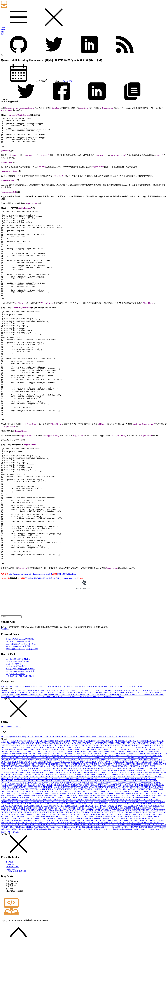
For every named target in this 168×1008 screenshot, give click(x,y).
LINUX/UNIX (81, 752)
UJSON (142, 882)
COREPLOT (133, 819)
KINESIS (28, 846)
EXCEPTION (92, 828)
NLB (124, 855)
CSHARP (22, 821)
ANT (74, 809)
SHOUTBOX (149, 871)
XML (18, 893)
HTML (149, 834)
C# (151, 813)
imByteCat (10, 930)
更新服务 (43, 895)
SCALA (61, 752)
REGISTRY (67, 867)
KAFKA (97, 758)
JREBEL (24, 844)
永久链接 (68, 895)
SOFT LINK (103, 874)
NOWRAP (27, 857)
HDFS (49, 834)
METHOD (108, 851)
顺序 (10, 897)
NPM (38, 857)
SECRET (18, 871)
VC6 (111, 886)
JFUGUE (86, 842)
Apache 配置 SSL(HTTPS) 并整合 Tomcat (22, 714)
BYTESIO (144, 813)
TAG (93, 880)
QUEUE (80, 865)
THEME (149, 880)
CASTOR (16, 815)
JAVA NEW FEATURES (11, 792)
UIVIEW (134, 882)
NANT (42, 855)
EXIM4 (101, 828)
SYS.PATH (50, 880)
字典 (8, 895)
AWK (97, 811)
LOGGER (53, 848)
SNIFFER (72, 874)
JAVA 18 (113, 838)
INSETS (99, 836)
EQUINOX (33, 828)
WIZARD (88, 890)
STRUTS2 (85, 802)
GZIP (15, 834)
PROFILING (100, 863)
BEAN (150, 811)
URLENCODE (135, 884)
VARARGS (80, 886)
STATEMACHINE (158, 876)
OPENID (107, 857)
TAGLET (100, 880)
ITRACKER (39, 838)
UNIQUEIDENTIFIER (31, 884)
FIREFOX (57, 830)
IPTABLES (134, 836)
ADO (112, 807)
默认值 (16, 897)
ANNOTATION (65, 809)
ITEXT (17, 838)
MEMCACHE (30, 851)
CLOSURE (37, 817)
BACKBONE (120, 811)
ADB (106, 807)
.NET (4, 756)
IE (54, 836)
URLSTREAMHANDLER (12, 886)
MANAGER (150, 848)
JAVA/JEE (14, 752)
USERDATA (28, 886)
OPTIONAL (6, 859)
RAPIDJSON (113, 865)
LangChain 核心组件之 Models (18, 725)
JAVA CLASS (161, 838)
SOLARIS (124, 874)
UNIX (66, 884)
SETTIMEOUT (100, 871)
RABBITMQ (97, 865)
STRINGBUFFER (57, 878)
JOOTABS (159, 842)
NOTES (4, 857)
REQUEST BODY (97, 867)
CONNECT (45, 819)
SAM (84, 869)
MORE (39, 853)
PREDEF (62, 863)
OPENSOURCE (129, 857)
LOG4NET (23, 848)
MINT (144, 851)
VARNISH (90, 886)
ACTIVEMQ (91, 807)
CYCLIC (73, 821)
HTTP (36, 758)
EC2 (100, 825)
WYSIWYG (161, 890)
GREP (83, 832)
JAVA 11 (105, 838)
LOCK (146, 846)
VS (99, 888)
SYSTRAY (86, 880)
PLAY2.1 (77, 861)
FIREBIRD (48, 830)
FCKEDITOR (147, 828)
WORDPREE (111, 890)
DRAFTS (118, 756)
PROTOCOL (6, 865)
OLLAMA (83, 857)
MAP (158, 848)
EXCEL (67, 828)
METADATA (98, 851)
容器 (13, 895)
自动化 (152, 895)
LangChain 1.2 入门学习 (15, 739)
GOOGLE (60, 832)
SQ (49, 876)
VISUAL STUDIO (58, 888)
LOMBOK (73, 848)
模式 (50, 895)
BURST (111, 813)
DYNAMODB (77, 825)
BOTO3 (63, 813)
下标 (107, 893)
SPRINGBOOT (40, 876)
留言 (3, 32)
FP (101, 830)
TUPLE (80, 882)
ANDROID (45, 756)
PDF (163, 859)
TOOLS (59, 882)
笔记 (101, 895)
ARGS (135, 809)
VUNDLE (118, 888)
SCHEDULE (125, 869)
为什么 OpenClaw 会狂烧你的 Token (20, 734)
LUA (95, 848)
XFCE (12, 893)
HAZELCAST (39, 834)
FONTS (86, 830)
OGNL (75, 857)
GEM (155, 830)
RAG (105, 865)
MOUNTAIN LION (51, 853)
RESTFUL (132, 867)
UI (105, 882)
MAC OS (117, 848)
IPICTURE (124, 836)
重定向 (4, 897)
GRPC (111, 832)
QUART (62, 865)
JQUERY (16, 844)
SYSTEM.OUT (74, 880)
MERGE (56, 851)
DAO (88, 821)
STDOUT (28, 878)
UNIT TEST (46, 884)
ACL (60, 807)
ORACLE (112, 802)
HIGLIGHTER (114, 834)
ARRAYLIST (143, 809)
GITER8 (40, 832)
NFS (107, 855)
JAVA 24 (144, 838)
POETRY (141, 861)
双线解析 (150, 893)
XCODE (5, 893)
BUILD (94, 813)
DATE (136, 821)
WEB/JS (42, 752)
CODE (68, 817)
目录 (95, 895)
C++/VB (73, 756)
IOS (120, 752)
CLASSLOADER (127, 815)
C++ (66, 756)
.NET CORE (27, 807)
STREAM (37, 878)
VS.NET (104, 888)
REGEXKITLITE (54, 867)
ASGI (152, 809)
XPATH (37, 893)
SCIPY (155, 869)
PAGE (98, 859)
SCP (161, 869)
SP (150, 874)
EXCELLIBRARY (78, 828)
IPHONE (115, 836)
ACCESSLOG (52, 807)
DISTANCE (101, 823)
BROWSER (72, 813)
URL (113, 884)
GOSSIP (5, 758)
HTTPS (31, 836)
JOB (142, 842)
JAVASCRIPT (73, 802)
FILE (33, 830)
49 (44, 807)
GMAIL (48, 832)
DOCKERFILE (143, 823)
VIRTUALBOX (31, 888)
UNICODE (17, 884)
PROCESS (90, 863)
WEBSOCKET (18, 890)
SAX (95, 869)
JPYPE (8, 844)
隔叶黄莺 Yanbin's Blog (66, 640)
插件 (36, 895)
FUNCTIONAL (155, 756)
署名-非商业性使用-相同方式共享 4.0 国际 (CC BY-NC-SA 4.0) (50, 644)
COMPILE (113, 817)
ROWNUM (29, 869)
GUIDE (153, 832)
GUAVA (126, 832)
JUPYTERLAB (115, 844)
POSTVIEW (38, 863)
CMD (62, 817)
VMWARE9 (81, 888)
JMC (99, 842)
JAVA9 (44, 840)
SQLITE (73, 876)
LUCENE (102, 848)
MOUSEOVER (77, 853)
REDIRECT (156, 865)
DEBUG (13, 823)
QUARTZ (52, 752)
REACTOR (134, 865)
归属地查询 (21, 895)
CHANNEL (47, 815)
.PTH (35, 807)
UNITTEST (57, 884)
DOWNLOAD (41, 825)
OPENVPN (141, 857)
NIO (119, 855)
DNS (124, 823)
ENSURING (15, 828)
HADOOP (22, 834)
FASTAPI (136, 756)
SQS (122, 876)
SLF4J (54, 874)
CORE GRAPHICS (120, 819)
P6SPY (63, 859)
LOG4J (15, 848)
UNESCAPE (6, 884)
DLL (114, 823)
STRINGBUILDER (73, 878)
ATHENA (30, 811)
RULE (59, 869)
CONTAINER (68, 819)
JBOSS (149, 840)
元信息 (125, 893)
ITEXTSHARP (27, 838)
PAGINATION (107, 859)
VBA (101, 886)
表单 (158, 895)
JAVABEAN (53, 840)
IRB (151, 836)
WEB (34, 752)
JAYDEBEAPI (139, 840)
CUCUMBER (44, 821)
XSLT (44, 893)
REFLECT (21, 867)
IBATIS (42, 758)
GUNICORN (6, 834)
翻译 (70, 81)
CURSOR (54, 821)
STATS (12, 878)
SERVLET (61, 871)
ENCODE (149, 825)
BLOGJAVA (20, 813)
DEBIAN (5, 823)
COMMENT (91, 817)
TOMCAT (40, 882)
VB (97, 886)
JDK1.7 (53, 842)
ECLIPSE (107, 825)
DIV (109, 823)
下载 (112, 893)
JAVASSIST (115, 840)
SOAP (85, 874)
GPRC (68, 832)
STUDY (129, 878)
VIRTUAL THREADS (15, 888)
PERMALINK (13, 861)
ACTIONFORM (79, 807)
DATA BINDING (98, 821)
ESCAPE (59, 828)
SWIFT (38, 762)
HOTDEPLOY (132, 834)
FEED (4, 830)
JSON (67, 844)
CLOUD (45, 817)
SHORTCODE (137, 871)
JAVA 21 (120, 838)
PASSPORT (141, 859)
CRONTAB (12, 821)
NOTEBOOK (157, 855)
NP (34, 857)
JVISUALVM (128, 844)
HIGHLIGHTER (101, 834)
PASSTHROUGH (153, 859)
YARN (74, 893)
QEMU (55, 865)
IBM (44, 836)
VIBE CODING (151, 886)
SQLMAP (90, 876)
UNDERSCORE (152, 882)
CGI (39, 815)
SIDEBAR (159, 871)
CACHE (161, 813)
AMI (21, 809)
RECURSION (145, 865)
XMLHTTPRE (27, 893)
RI (158, 867)
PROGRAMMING (99, 760)
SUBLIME (137, 878)
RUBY (154, 760)
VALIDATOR (69, 886)
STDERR (19, 878)
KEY (15, 846)
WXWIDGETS (149, 890)
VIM (63, 762)
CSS (29, 821)
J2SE (47, 838)
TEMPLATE (110, 880)
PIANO (39, 861)
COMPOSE (6, 819)
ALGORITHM (34, 756)
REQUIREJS (111, 867)
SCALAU (115, 869)
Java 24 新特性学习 (13, 729)
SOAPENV (93, 874)
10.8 (40, 807)
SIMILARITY (7, 874)
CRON (4, 821)
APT (129, 809)
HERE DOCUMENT (60, 834)
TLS (33, 882)
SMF (65, 874)
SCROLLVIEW (7, 871)
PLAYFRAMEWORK (132, 752)
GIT (34, 832)
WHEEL (51, 890)
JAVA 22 (128, 838)
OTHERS (56, 760)
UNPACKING (81, 884)
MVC (4, 855)
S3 (79, 869)
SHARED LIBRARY (115, 871)
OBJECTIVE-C (65, 857)
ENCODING (159, 825)
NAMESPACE (32, 855)
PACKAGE (72, 859)
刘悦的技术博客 (12, 932)
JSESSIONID (58, 844)
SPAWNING (6, 876)
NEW (70, 855)
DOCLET (154, 823)
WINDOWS (94, 762)
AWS (104, 752)
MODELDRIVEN (19, 853)
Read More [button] (5, 695)
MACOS (125, 848)
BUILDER (103, 813)
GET (19, 832)
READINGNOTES (135, 760)
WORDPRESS (106, 762)
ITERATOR (9, 838)
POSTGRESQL (26, 863)
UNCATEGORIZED (51, 762)
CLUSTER (54, 817)
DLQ (119, 823)
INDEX (80, 836)
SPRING (112, 752)
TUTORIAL (89, 882)
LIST (114, 846)
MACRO (133, 848)
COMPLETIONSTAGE (149, 817)
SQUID (128, 876)
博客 (143, 893)
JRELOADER (43, 844)
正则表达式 (58, 895)
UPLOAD (106, 884)
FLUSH (78, 830)
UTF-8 (37, 886)
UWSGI (49, 886)
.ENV (14, 807)
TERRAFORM (121, 880)
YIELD (80, 893)
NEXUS (101, 855)
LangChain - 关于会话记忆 (16, 732)
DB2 (141, 821)
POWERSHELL (51, 863)
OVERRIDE (54, 859)
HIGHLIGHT (88, 834)
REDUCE (12, 867)
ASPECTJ (5, 811)
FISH (65, 830)
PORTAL (15, 863)
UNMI (72, 884)
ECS (119, 825)
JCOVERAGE (18, 842)
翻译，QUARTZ (141, 895)
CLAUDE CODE (153, 815)
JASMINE (88, 838)
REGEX (43, 867)
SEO (35, 871)
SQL (53, 876)
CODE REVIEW (78, 817)
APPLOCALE (121, 809)
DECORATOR (23, 823)
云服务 (118, 893)
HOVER (142, 834)
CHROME (76, 815)
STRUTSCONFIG (117, 878)
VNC (89, 888)
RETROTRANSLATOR (147, 867)
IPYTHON (144, 836)
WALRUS (127, 888)
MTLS (92, 853)
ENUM (24, 828)
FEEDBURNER (14, 830)
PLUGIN (122, 861)
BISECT (5, 813)
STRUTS (30, 762)
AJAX (161, 807)
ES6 (52, 828)
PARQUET (131, 859)
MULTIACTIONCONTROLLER (108, 853)
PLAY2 (60, 861)
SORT (145, 874)
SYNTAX (41, 880)
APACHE (86, 809)
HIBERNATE (26, 758)
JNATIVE (126, 842)
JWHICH (144, 844)
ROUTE (11, 869)
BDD (144, 811)
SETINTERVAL (86, 871)
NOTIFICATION (15, 857)
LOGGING (63, 848)
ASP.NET (159, 809)
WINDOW (69, 890)
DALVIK (81, 821)
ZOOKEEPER (98, 893)
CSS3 (35, 821)
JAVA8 (74, 758)
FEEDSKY (25, 830)
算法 (106, 895)
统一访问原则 (115, 895)
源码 (90, 895)
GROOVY (15, 758)
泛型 (75, 895)
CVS (66, 821)
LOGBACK (44, 848)
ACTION (67, 807)
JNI (138, 842)
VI (142, 886)
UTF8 (43, 886)
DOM (16, 825)
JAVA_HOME (7, 840)
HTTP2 (4, 836)
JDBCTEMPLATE (37, 842)
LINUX (70, 752)
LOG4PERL (33, 848)
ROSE (4, 869)
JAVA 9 (151, 838)
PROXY (16, 865)
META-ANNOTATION (82, 851)
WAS (134, 888)
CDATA (25, 815)
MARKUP (5, 851)
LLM (128, 846)
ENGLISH (127, 756)
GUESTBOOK (136, 832)
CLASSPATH (140, 815)
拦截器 (30, 895)
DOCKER (109, 756)
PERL (64, 760)
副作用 (137, 893)
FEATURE (157, 828)
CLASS (116, 815)
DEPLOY (34, 823)
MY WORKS (23, 760)
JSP (72, 844)
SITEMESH (38, 874)
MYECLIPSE (12, 855)
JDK (47, 842)
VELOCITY (128, 886)
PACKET (81, 859)
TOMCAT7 (50, 882)
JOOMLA (83, 758)
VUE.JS (69, 762)
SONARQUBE (135, 874)
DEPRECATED (45, 823)
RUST (160, 760)
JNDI (133, 842)
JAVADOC (63, 840)
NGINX (113, 855)
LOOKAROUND (85, 848)
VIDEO (161, 886)
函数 (131, 893)
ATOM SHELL (47, 811)
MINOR (137, 851)
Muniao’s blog (11, 935)
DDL (160, 821)
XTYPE (67, 893)
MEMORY (41, 851)
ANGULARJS (40, 809)
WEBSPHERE (30, 890)
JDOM (79, 842)
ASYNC (22, 811)
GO (164, 756)
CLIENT (18, 817)
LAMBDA (96, 802)
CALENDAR (6, 815)
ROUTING (19, 869)
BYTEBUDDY (121, 813)
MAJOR (141, 848)
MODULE (31, 853)
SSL (143, 876)
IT (2, 838)
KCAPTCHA (6, 846)
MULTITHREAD (149, 853)
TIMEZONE (20, 882)
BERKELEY (159, 811)
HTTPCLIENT (14, 836)
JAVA (5, 752)
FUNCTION (108, 830)
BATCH (138, 811)
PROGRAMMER (113, 863)
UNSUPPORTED (94, 884)
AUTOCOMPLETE (80, 811)
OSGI (34, 859)
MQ (86, 853)
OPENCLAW (97, 857)
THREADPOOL (8, 882)
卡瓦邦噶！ (10, 928)
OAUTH (54, 857)
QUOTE (87, 865)
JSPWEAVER (80, 844)
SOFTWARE (114, 874)
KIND (21, 846)
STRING (46, 878)
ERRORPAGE (44, 828)
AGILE (127, 807)
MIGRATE (118, 851)
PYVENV (47, 865)
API (92, 809)
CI (91, 815)
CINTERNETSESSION (103, 815)
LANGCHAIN (129, 758)
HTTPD (24, 836)
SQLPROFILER (101, 876)
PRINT (69, 863)
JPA (3, 844)
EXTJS (108, 828)
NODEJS (48, 760)
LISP (109, 846)
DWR (58, 825)
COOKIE (98, 819)
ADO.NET (119, 807)
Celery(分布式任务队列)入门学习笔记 (21, 709)
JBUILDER (158, 840)
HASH (30, 834)
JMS (114, 842)
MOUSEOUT (65, 853)
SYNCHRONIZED (29, 880)
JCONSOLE (6, 842)
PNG (134, 861)
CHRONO (85, 815)
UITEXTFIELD (123, 882)
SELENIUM (28, 871)
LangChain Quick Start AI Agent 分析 (20, 737)
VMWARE (71, 888)
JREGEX (32, 844)
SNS (79, 874)
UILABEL (112, 882)
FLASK (145, 756)
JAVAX (123, 840)
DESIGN (56, 823)
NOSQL (148, 855)
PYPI (30, 865)
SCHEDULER (137, 869)
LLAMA (121, 846)
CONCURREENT (18, 819)
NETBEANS (51, 855)
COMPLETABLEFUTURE (129, 817)
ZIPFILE (88, 893)
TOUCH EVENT (70, 882)
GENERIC (5, 832)
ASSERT (14, 811)
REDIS (147, 760)
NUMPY (45, 857)
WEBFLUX (159, 888)
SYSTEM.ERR (61, 880)
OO (90, 857)
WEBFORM (6, 890)
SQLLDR (81, 876)
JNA (119, 842)
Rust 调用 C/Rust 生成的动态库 (18, 707)
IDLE (50, 836)
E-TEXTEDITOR (91, 825)
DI (78, 823)
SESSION (70, 871)
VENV (136, 886)
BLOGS (29, 813)
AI (9, 756)
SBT (100, 869)
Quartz (65, 81)
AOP (79, 809)
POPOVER (157, 861)
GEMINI (162, 830)
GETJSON (27, 832)
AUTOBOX (66, 811)
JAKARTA (79, 838)
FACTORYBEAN (124, 828)
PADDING (90, 859)
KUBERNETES (116, 758)
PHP (70, 760)
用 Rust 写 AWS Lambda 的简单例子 (20, 705)
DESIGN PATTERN (68, 823)
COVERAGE (157, 819)
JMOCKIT (107, 842)
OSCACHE (26, 859)
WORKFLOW (136, 890)
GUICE (146, 832)
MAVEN (14, 851)
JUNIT (89, 844)
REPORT (85, 867)
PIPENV (47, 861)
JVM (90, 758)
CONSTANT (56, 819)
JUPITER (105, 844)
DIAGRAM (85, 823)
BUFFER (81, 813)
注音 (80, 895)
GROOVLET (92, 832)
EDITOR (126, 825)
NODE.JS (131, 855)
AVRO (91, 811)
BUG (88, 813)
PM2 (129, 861)
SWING (11, 880)
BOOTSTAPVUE (52, 813)
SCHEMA (147, 869)
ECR (114, 825)
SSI (139, 876)
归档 (3, 29)
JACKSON (61, 838)
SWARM (162, 878)
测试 (85, 895)
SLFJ (60, 874)
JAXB (130, 840)
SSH (134, 876)
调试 (163, 895)
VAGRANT (58, 886)
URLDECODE (122, 884)
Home (3, 27)
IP (109, 836)
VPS (94, 888)
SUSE (145, 878)
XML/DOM (118, 762)
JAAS (53, 838)
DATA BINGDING (113, 821)
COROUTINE (145, 819)
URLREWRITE (147, 884)
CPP (89, 756)
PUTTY (23, 865)
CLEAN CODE (7, 817)
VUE (111, 888)
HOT (123, 834)
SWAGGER (153, 878)
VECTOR (118, 886)
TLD (28, 882)
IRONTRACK (159, 836)
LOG (151, 846)
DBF (146, 821)
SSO (148, 876)
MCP (21, 851)
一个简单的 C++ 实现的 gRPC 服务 (20, 742)
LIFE (90, 846)
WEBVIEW (42, 890)
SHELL (127, 871)
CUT (61, 821)
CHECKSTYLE (59, 815)
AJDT (4, 809)
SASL (89, 869)
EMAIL (141, 825)
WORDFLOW (99, 890)
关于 (3, 34)
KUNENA (50, 846)
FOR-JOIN (95, 830)
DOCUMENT (7, 825)
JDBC (27, 842)
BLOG (60, 756)
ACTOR (100, 807)
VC (106, 886)
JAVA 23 (136, 838)
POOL (148, 861)
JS (50, 844)
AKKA (24, 756)
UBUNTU (99, 882)
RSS (42, 869)
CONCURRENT (33, 819)
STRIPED (85, 878)
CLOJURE (82, 756)
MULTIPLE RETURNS (131, 853)
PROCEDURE (79, 863)
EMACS (134, 825)
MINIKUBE (128, 851)
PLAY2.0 (69, 861)
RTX (46, 869)
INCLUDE (72, 836)
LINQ (95, 846)
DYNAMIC (66, 825)
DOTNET (30, 825)
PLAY (54, 861)
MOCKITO (6, 853)
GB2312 (140, 830)
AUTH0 (57, 811)
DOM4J (22, 825)
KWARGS (59, 846)
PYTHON (25, 752)
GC (145, 830)
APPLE (111, 809)
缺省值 (124, 895)
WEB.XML (149, 888)
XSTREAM (58, 893)
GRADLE (75, 832)
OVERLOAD (43, 859)
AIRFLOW (16, 756)
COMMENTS (102, 817)
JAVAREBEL (91, 840)
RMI (162, 867)
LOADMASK (137, 846)
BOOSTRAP (39, 813)
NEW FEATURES (36, 760)
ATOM (37, 811)
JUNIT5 (97, 844)
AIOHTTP (143, 807)
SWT (18, 880)
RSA (37, 869)
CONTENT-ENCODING (84, 819)
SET (77, 871)
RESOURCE (122, 867)
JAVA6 (30, 840)
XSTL (50, 893)
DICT (93, 823)
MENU (49, 851)
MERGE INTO (66, 851)
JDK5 (60, 842)
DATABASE (94, 752)
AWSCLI (110, 811)
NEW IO (93, 855)
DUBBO (51, 825)
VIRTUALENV (44, 888)
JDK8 (72, 842)
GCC (150, 830)
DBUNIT (153, 821)
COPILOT (107, 819)
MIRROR (151, 851)
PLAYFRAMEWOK (89, 861)
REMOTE (76, 867)
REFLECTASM (33, 867)
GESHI (13, 832)
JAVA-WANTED (20, 840)
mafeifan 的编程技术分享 (16, 937)
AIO (136, 807)
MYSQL (22, 855)
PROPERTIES (142, 863)
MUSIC (160, 853)
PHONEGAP (24, 861)
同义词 (158, 893)
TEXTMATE (139, 880)
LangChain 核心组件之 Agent (17, 727)
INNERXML (89, 836)
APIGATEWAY (101, 809)
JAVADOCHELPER (76, 840)
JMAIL (93, 842)
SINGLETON (27, 874)
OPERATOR (151, 857)
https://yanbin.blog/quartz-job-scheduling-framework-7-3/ (30, 640)
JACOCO (70, 838)
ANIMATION (52, 809)
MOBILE (13, 760)
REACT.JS (124, 865)
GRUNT (118, 832)
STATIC (5, 878)
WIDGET (59, 890)
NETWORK (62, 855)
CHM (68, 815)
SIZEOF (47, 874)
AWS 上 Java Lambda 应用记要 (18, 712)
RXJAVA (73, 869)
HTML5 (156, 834)
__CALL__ (6, 807)
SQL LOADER (62, 876)
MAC (109, 848)
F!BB (114, 828)
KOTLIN (105, 758)
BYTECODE (133, 813)
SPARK (13, 762)
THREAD (157, 880)
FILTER (39, 830)
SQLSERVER (114, 876)
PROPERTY (153, 863)
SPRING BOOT (27, 876)
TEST (131, 880)
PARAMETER (119, 859)
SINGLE (17, 874)
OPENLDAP (117, 857)
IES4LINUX (61, 836)
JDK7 (66, 842)
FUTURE (131, 830)
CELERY (33, 815)
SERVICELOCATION (47, 871)
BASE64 (130, 811)
